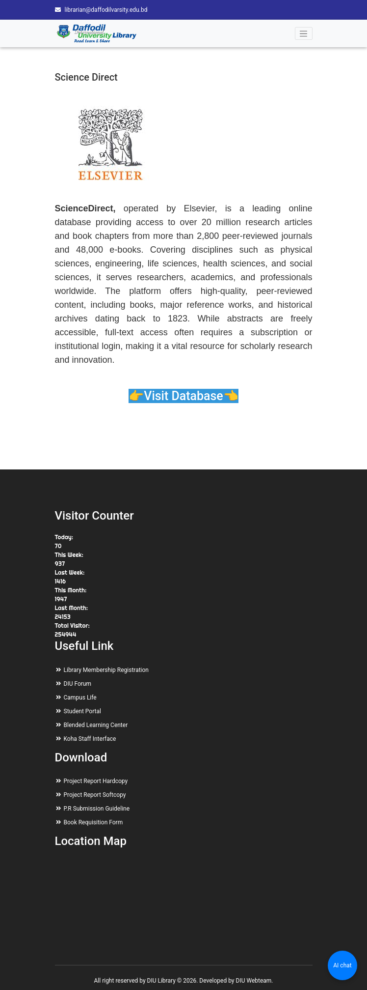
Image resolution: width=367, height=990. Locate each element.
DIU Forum (77, 683)
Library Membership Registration (106, 670)
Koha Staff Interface (90, 738)
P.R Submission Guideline (97, 808)
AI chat (342, 965)
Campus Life (80, 697)
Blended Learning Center (96, 725)
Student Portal (82, 711)
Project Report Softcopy (95, 794)
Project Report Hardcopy (96, 781)
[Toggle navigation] (304, 33)
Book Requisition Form (93, 822)
